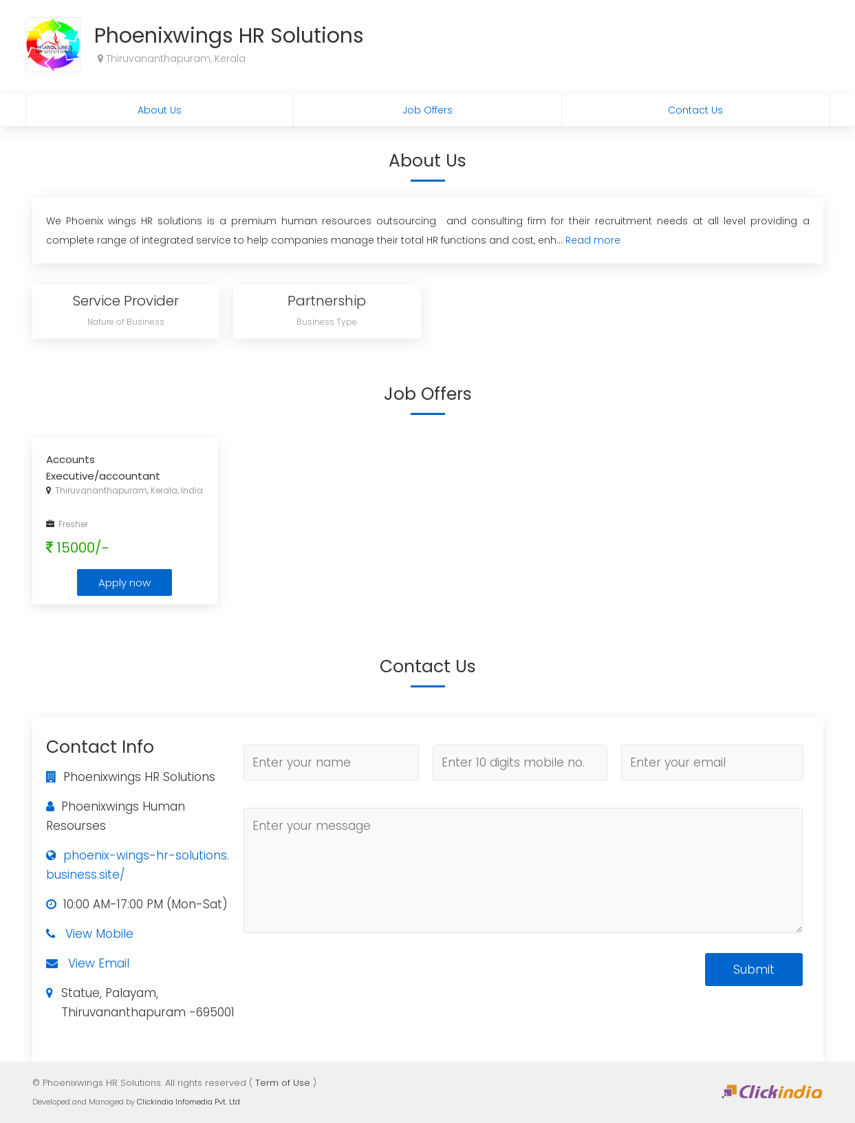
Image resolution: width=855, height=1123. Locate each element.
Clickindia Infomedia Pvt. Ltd (188, 1101)
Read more (592, 240)
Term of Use (282, 1082)
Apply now (124, 582)
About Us (160, 110)
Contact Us (695, 110)
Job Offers (427, 110)
